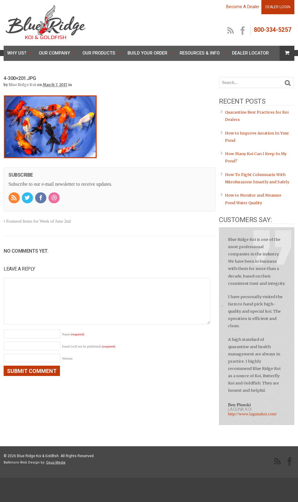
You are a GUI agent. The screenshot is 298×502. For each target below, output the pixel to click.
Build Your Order (147, 53)
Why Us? (16, 53)
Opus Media (55, 462)
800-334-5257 (272, 29)
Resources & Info (200, 53)
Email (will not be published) (88, 346)
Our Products (98, 53)
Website (67, 358)
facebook (242, 30)
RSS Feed (230, 30)
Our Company (54, 53)
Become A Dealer (243, 6)
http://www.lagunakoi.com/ (252, 413)
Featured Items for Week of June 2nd (37, 221)
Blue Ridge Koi (22, 84)
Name (73, 334)
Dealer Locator (250, 53)
